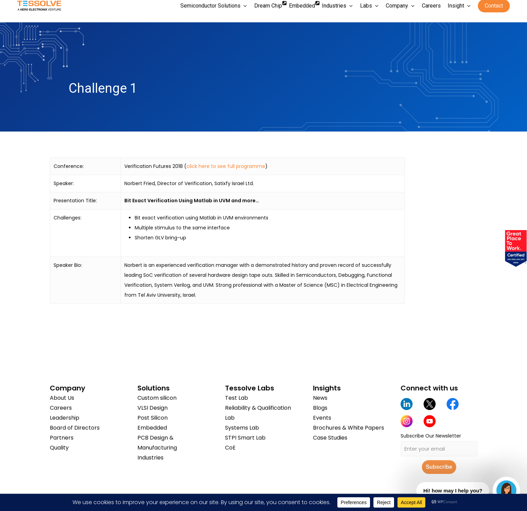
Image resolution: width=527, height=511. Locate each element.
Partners (62, 438)
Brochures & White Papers (348, 428)
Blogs (320, 408)
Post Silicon (152, 418)
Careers (61, 408)
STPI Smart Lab (245, 438)
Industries (150, 458)
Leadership (64, 418)
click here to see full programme (226, 166)
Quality (59, 448)
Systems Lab (242, 428)
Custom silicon (157, 398)
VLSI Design (152, 408)
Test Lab (236, 398)
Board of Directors (75, 428)
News (320, 398)
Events (322, 418)
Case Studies (330, 438)
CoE (230, 448)
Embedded (152, 428)
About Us (62, 398)
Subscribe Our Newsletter (431, 435)
